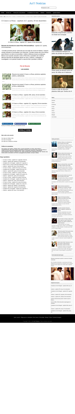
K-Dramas (54, 104)
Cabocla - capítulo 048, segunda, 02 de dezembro (14, 161)
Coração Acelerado (19, 12)
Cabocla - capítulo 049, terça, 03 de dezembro (13, 166)
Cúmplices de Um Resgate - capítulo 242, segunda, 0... (15, 188)
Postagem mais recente (21, 130)
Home (2, 12)
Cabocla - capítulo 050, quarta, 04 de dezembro (14, 171)
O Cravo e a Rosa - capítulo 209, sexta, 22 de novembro (28, 95)
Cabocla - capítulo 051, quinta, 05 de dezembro (14, 175)
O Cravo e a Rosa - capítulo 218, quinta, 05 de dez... (15, 177)
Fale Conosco (36, 317)
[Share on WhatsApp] (34, 124)
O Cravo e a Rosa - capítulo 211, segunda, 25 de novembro (29, 103)
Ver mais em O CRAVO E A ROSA (9, 141)
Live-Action (54, 116)
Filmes (53, 108)
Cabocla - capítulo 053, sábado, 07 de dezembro (14, 185)
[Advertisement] (62, 128)
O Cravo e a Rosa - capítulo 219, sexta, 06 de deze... (15, 182)
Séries (42, 12)
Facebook (55, 317)
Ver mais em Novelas (6, 139)
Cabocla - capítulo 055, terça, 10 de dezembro (13, 190)
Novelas (8, 12)
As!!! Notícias (36, 321)
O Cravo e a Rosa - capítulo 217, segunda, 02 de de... (15, 159)
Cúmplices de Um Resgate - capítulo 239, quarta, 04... (15, 174)
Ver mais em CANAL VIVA (7, 138)
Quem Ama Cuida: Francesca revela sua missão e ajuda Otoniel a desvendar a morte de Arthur (65, 243)
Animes (53, 112)
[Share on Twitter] (7, 124)
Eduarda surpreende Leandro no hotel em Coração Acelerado (62, 34)
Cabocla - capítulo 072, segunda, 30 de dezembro (61, 294)
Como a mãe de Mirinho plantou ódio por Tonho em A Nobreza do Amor (62, 91)
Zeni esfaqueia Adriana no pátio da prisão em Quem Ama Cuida (62, 53)
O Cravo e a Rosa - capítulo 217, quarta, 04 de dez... (15, 172)
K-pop (53, 106)
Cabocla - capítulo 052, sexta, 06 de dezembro (13, 180)
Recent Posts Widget (55, 94)
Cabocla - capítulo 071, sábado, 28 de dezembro (61, 296)
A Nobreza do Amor (32, 12)
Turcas (53, 102)
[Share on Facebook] (20, 124)
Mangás (48, 12)
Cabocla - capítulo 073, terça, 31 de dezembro (60, 289)
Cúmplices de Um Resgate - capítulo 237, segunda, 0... (15, 163)
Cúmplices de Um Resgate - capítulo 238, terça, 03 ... (15, 169)
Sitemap (46, 317)
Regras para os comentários (26, 317)
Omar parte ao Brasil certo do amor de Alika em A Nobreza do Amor (62, 72)
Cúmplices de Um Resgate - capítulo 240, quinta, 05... (15, 179)
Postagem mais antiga (28, 130)
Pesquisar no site (45, 7)
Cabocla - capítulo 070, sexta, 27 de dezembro (60, 308)
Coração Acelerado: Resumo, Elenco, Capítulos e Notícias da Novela (64, 209)
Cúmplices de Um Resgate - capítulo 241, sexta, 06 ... (15, 183)
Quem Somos (56, 12)
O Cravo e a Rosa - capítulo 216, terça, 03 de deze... (15, 167)
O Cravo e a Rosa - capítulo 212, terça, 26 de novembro (28, 112)
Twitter (50, 317)
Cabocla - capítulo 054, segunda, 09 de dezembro (14, 187)
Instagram (59, 317)
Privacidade (41, 317)
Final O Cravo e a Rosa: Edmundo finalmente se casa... (15, 164)
